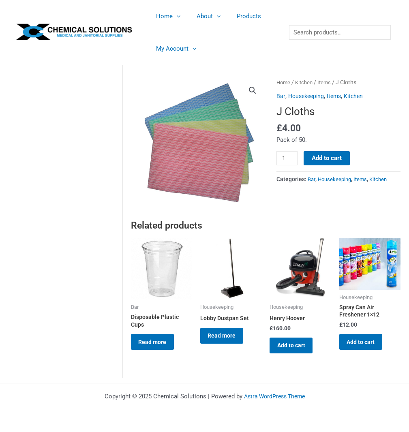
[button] (252, 90)
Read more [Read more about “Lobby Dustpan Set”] (227, 338)
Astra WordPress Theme (274, 396)
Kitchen (305, 82)
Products (239, 16)
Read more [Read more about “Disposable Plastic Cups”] (158, 345)
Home (166, 16)
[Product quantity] (287, 158)
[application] (174, 16)
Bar (280, 96)
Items (327, 82)
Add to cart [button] (297, 348)
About (202, 16)
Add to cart (328, 158)
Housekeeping (307, 96)
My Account (174, 48)
